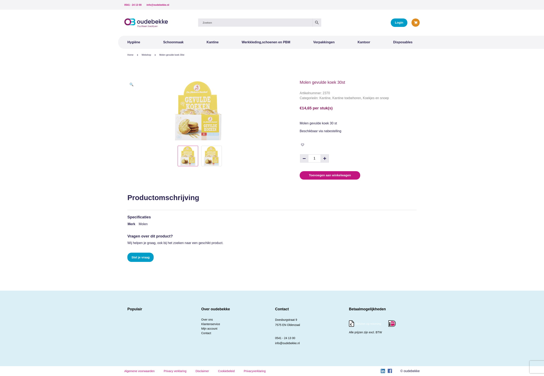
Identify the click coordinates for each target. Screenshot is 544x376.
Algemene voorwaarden (139, 371)
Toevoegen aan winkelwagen (330, 175)
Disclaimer (202, 371)
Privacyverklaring (255, 371)
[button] (131, 84)
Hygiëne (133, 42)
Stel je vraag (140, 257)
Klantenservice (210, 324)
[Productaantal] (314, 158)
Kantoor (364, 42)
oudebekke (412, 371)
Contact (206, 333)
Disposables (403, 42)
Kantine (213, 42)
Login (399, 22)
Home (130, 55)
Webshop (146, 55)
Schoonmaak (173, 42)
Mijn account (209, 328)
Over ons (207, 319)
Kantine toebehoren (346, 98)
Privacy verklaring (175, 371)
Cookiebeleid (226, 371)
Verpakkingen (324, 42)
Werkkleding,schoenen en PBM (266, 42)
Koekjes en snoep (376, 98)
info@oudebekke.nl (158, 4)
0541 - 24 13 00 (133, 4)
